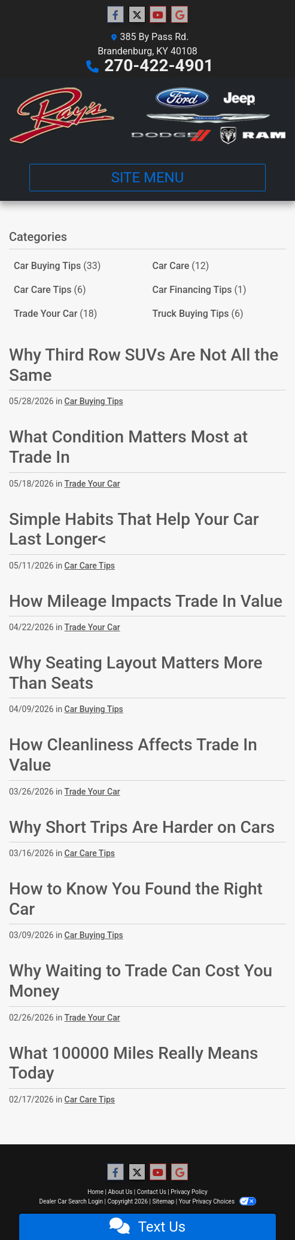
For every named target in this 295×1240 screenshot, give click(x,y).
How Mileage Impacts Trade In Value (145, 601)
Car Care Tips (50, 289)
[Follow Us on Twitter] (137, 15)
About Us (120, 1192)
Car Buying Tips (57, 265)
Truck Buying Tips (198, 313)
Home (95, 1192)
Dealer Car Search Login (71, 1201)
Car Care (181, 265)
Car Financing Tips (200, 289)
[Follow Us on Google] (179, 15)
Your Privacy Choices (217, 1201)
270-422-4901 (159, 65)
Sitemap (163, 1201)
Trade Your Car (55, 313)
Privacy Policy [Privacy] (189, 1192)
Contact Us (151, 1192)
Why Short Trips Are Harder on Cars (142, 827)
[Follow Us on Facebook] (115, 15)
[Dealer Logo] (147, 116)
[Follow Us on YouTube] (158, 15)
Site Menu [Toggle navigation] (147, 177)
